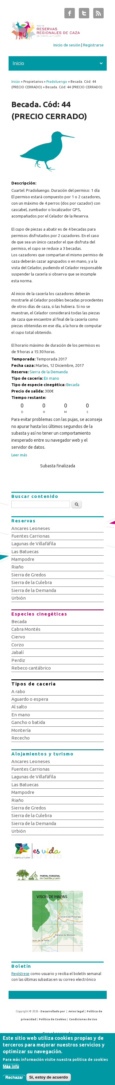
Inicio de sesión (66, 45)
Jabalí (17, 652)
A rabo (18, 691)
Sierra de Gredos (28, 574)
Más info (11, 1068)
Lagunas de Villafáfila (33, 543)
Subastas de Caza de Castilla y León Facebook (69, 14)
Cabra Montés (25, 629)
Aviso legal (76, 1011)
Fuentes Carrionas (30, 536)
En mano (51, 378)
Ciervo (18, 636)
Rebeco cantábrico (31, 667)
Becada (72, 384)
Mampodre (22, 559)
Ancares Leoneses (30, 528)
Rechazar (14, 1079)
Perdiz (18, 660)
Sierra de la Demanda (48, 372)
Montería (21, 730)
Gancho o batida (28, 722)
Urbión (18, 598)
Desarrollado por (52, 1011)
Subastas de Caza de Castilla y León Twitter (84, 14)
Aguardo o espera (29, 699)
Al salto (19, 706)
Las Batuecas (25, 551)
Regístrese (20, 974)
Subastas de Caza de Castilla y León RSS (98, 14)
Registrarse (93, 45)
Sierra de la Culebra (31, 582)
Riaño (17, 566)
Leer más (19, 455)
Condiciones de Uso (83, 1019)
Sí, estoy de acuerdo (48, 1079)
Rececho (20, 737)
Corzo (17, 644)
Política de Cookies (52, 1019)
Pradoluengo (56, 81)
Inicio (15, 81)
